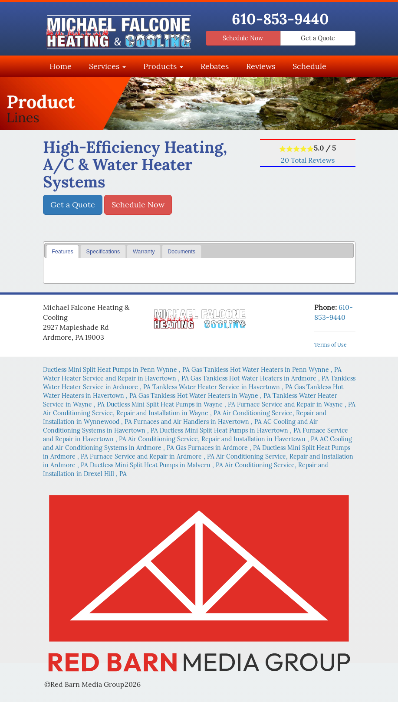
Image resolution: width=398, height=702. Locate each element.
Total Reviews (308, 160)
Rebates (215, 66)
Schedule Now (243, 38)
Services (107, 66)
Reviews (260, 66)
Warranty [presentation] (144, 252)
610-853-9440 (280, 18)
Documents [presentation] (181, 252)
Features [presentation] (62, 252)
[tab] (62, 251)
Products (163, 66)
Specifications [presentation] (103, 252)
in (117, 370)
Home (60, 66)
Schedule (309, 66)
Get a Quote (318, 38)
